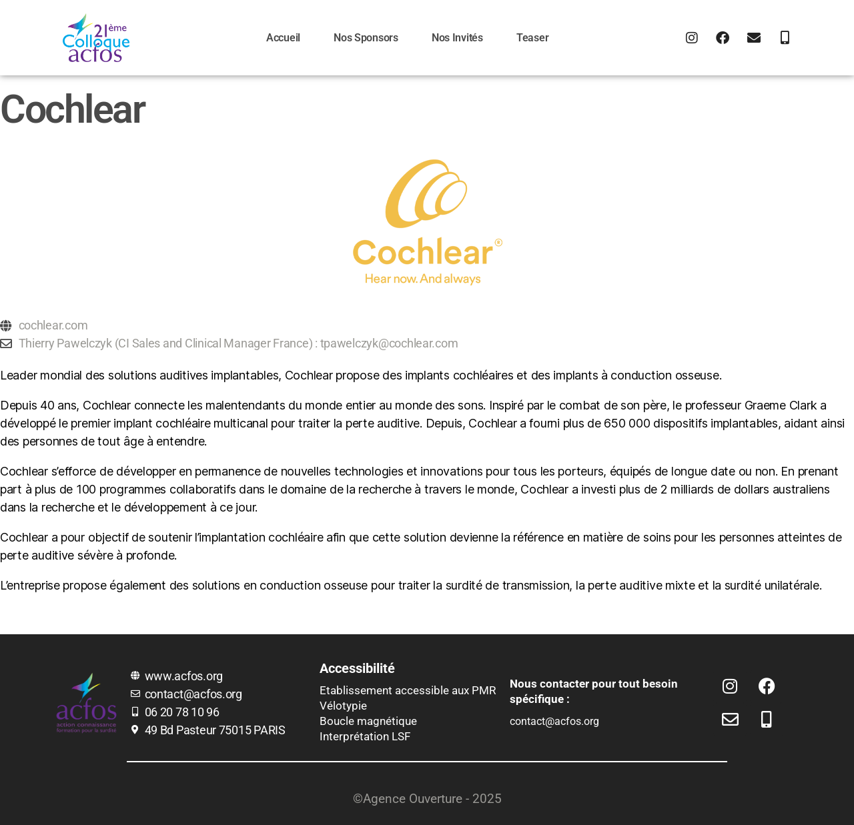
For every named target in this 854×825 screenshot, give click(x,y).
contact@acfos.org (554, 721)
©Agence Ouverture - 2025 (427, 798)
